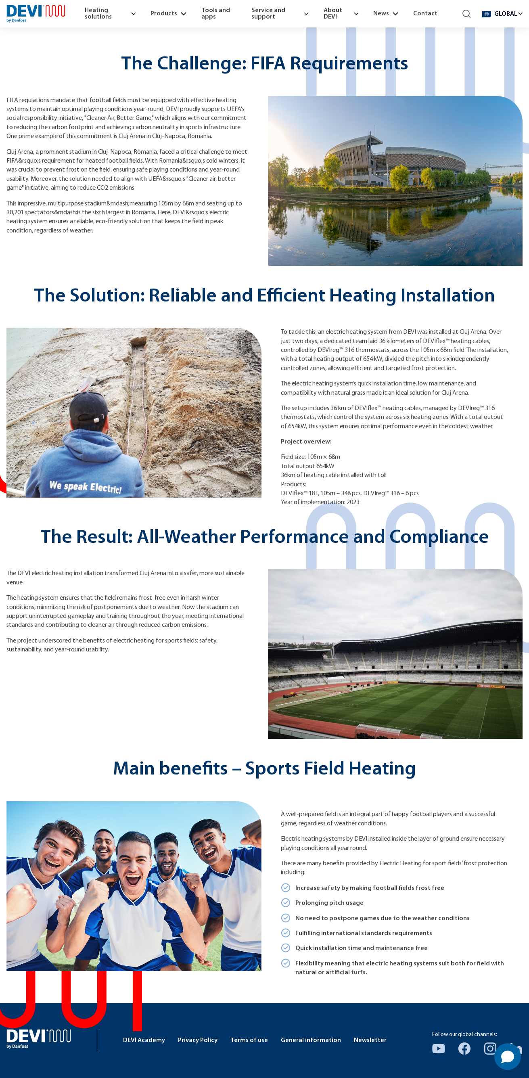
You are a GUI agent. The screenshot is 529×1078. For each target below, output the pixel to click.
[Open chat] (507, 1056)
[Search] (466, 13)
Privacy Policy (197, 1040)
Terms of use (249, 1040)
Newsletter (370, 1040)
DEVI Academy (144, 1040)
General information (311, 1040)
